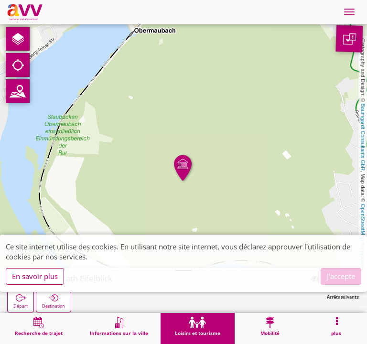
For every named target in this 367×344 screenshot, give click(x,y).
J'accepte (341, 276)
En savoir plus (35, 276)
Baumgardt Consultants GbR (363, 137)
